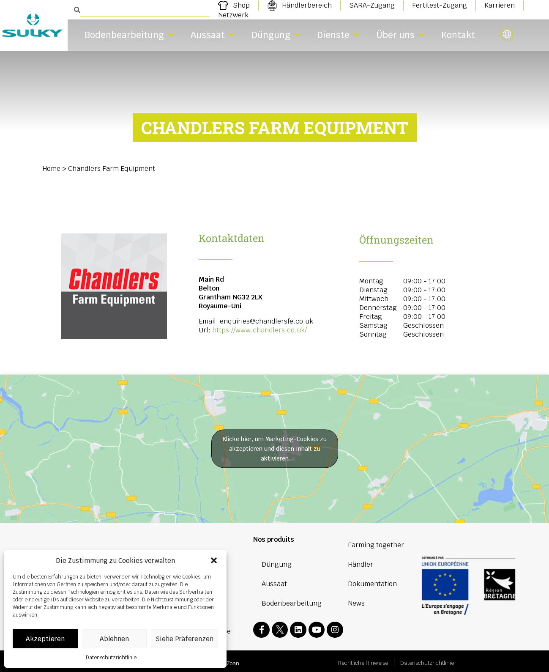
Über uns (400, 35)
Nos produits (273, 539)
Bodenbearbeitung (129, 35)
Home (51, 168)
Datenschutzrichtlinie (111, 657)
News (356, 603)
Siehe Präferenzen (184, 639)
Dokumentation (372, 583)
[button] (214, 560)
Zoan (233, 660)
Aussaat (213, 35)
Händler (360, 564)
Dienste (338, 35)
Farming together (376, 544)
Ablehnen (114, 639)
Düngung (275, 35)
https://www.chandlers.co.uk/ (259, 330)
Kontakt (458, 35)
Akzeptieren (45, 639)
